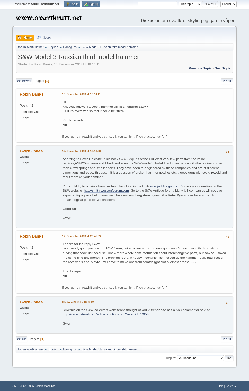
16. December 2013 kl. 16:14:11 (81, 94)
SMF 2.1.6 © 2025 (23, 385)
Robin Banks (32, 94)
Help (220, 385)
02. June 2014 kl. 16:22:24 (78, 302)
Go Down (24, 81)
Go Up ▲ (231, 385)
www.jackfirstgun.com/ (166, 186)
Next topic (223, 68)
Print (227, 81)
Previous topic (200, 68)
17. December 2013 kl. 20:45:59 (81, 236)
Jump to (170, 358)
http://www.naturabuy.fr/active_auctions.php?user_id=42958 (106, 314)
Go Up (21, 339)
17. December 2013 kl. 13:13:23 (81, 151)
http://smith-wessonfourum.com (106, 190)
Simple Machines (45, 385)
